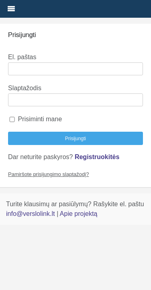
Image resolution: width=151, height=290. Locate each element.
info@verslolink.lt (31, 213)
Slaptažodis (24, 88)
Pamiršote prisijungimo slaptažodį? (48, 174)
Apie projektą (78, 213)
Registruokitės (96, 156)
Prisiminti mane (35, 119)
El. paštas (22, 57)
